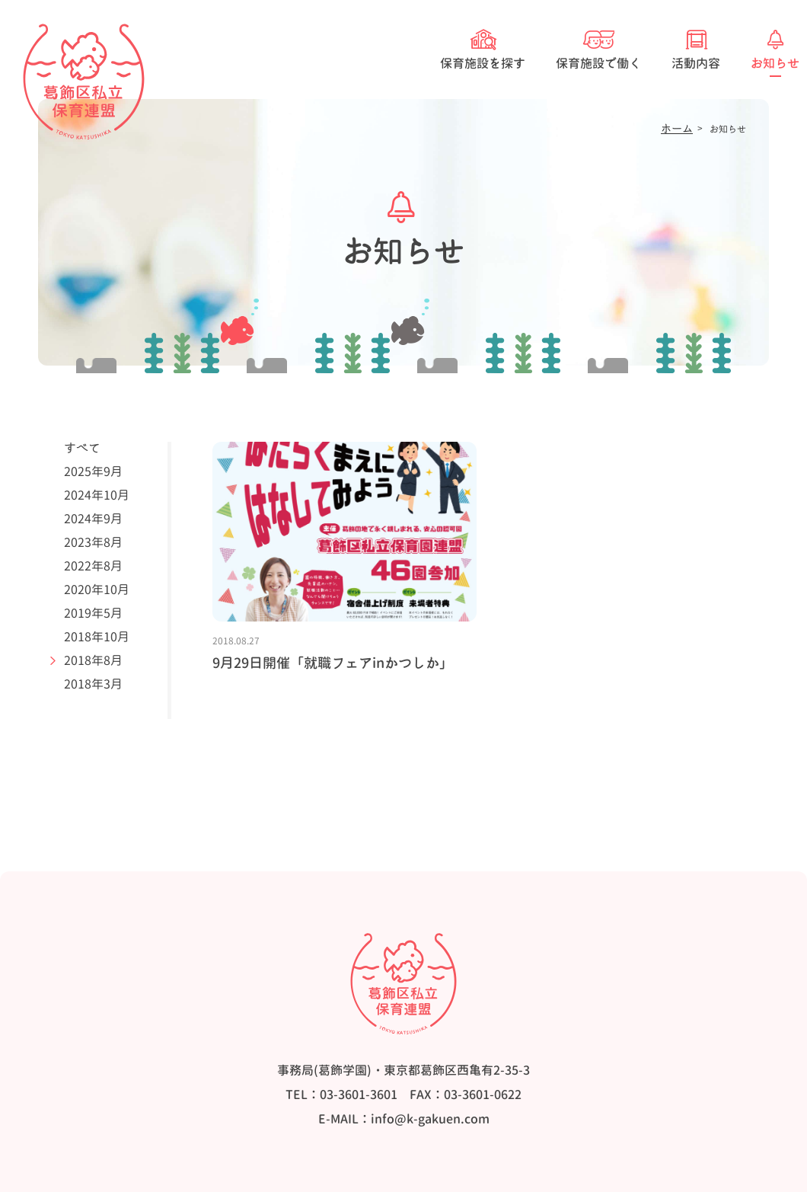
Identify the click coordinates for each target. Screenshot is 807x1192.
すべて (82, 447)
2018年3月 (93, 684)
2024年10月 (96, 495)
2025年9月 (93, 471)
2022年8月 (93, 566)
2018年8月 (93, 660)
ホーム (677, 128)
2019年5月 (93, 613)
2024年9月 (93, 518)
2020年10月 (96, 589)
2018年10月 (96, 636)
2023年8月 (93, 542)
